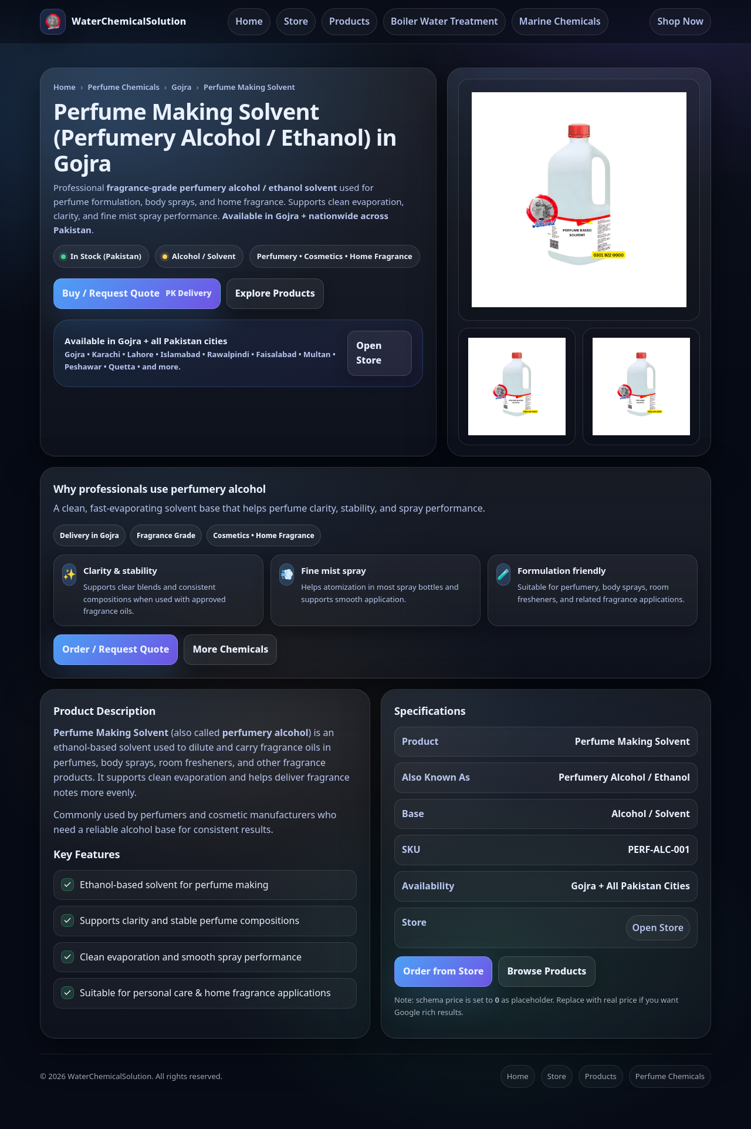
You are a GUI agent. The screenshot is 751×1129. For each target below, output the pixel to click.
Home (249, 21)
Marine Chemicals (560, 21)
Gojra (181, 87)
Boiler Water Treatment (444, 21)
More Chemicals (230, 649)
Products (349, 21)
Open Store (368, 353)
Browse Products (546, 971)
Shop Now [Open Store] (680, 21)
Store (296, 21)
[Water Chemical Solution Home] (113, 22)
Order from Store (443, 971)
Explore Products (275, 293)
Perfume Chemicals (123, 87)
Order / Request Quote (115, 649)
